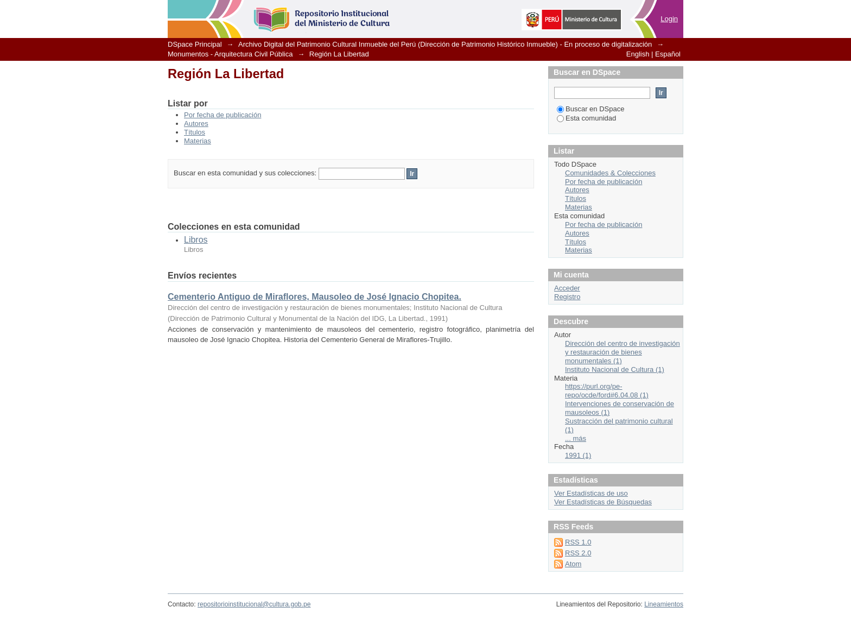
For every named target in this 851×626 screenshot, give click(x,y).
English (638, 54)
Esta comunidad (586, 118)
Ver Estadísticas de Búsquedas (603, 502)
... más (575, 438)
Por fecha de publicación (222, 115)
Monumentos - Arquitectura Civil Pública (230, 54)
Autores (196, 123)
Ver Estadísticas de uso (591, 493)
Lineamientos (663, 604)
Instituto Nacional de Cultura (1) (614, 369)
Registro (567, 297)
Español (668, 54)
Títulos (194, 132)
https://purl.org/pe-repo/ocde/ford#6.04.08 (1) (607, 390)
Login (669, 19)
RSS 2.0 (578, 553)
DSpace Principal (195, 44)
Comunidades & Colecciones (610, 173)
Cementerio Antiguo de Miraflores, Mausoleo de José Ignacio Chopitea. (314, 296)
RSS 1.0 (578, 542)
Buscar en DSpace (590, 109)
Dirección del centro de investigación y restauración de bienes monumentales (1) (622, 352)
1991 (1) (578, 455)
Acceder (567, 288)
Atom (573, 564)
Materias (197, 141)
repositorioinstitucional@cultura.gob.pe (254, 604)
